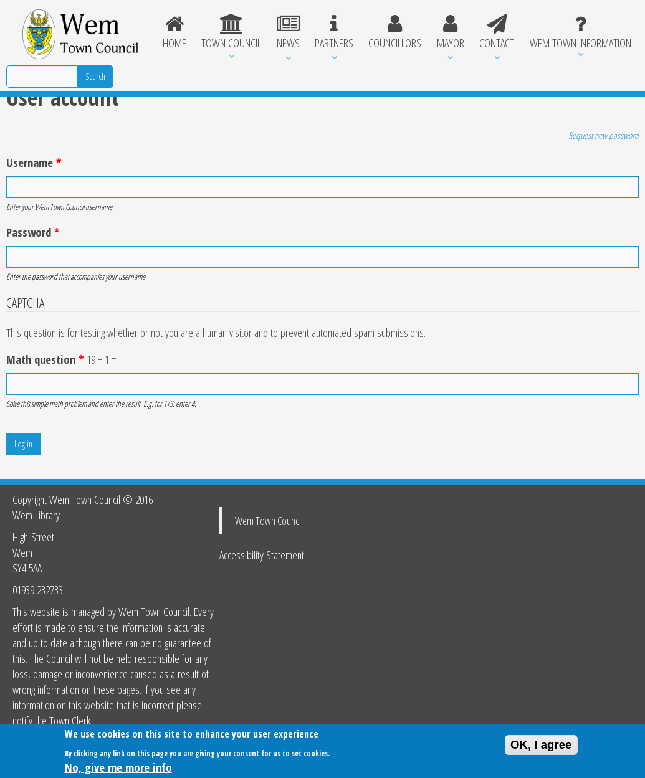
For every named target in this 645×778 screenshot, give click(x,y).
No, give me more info (118, 769)
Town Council (231, 32)
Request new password (603, 135)
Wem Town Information (580, 32)
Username (34, 162)
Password (33, 232)
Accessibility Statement (261, 554)
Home (174, 32)
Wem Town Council (269, 520)
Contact (496, 32)
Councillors (395, 32)
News (287, 32)
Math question (45, 359)
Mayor (451, 32)
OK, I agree (541, 746)
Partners (334, 32)
